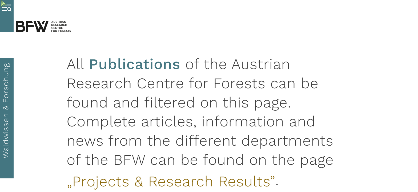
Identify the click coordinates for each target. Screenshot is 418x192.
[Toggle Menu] (7, 16)
